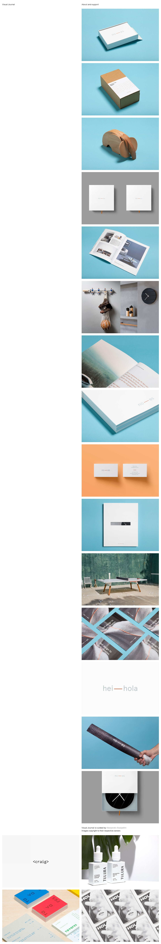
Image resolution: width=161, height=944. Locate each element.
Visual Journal (8, 4)
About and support (90, 4)
